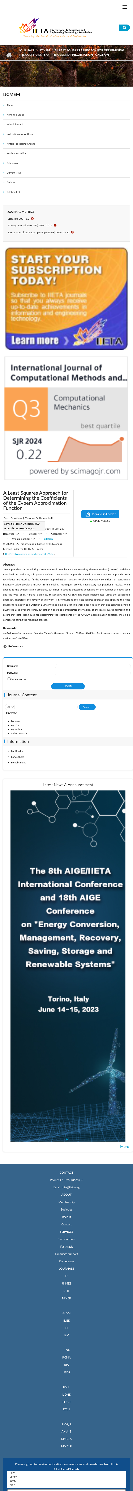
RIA (66, 1364)
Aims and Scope (15, 114)
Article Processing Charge (21, 143)
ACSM (66, 1313)
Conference (66, 1261)
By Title (15, 725)
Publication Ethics (16, 153)
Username (12, 665)
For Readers (17, 751)
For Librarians (18, 762)
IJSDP (66, 1372)
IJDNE (66, 1394)
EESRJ (66, 1402)
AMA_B (66, 1431)
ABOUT (66, 1194)
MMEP (66, 1298)
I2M (66, 1335)
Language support (66, 1254)
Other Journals (19, 733)
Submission (13, 163)
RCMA (66, 1357)
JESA (66, 1350)
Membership (66, 1202)
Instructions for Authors (20, 134)
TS (66, 1276)
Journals (26, 50)
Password (12, 672)
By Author (16, 729)
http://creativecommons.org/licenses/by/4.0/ (28, 553)
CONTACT (66, 1172)
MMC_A (66, 1438)
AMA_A (66, 1424)
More (124, 1146)
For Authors (17, 756)
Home (9, 55)
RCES (66, 1409)
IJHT (67, 1290)
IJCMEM (44, 50)
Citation (48, 538)
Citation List (13, 191)
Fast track (66, 1246)
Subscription (66, 1239)
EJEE (66, 1320)
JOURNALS (66, 1268)
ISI (66, 1328)
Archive (11, 182)
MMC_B (66, 1446)
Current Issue (14, 172)
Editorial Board (15, 124)
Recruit (66, 1216)
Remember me (18, 679)
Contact (66, 1224)
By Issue (15, 721)
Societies (66, 1209)
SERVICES (66, 1231)
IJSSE (66, 1387)
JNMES (66, 1283)
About (10, 105)
